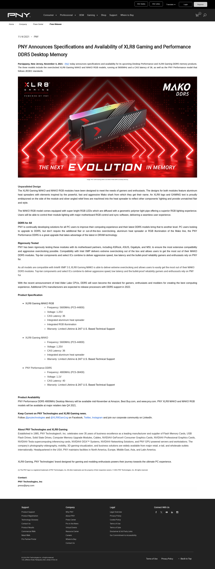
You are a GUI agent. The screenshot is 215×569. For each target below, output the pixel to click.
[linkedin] (172, 512)
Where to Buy (127, 14)
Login (186, 4)
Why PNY (69, 512)
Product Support (28, 512)
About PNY (70, 516)
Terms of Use (115, 523)
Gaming (91, 14)
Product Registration (30, 516)
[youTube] (167, 512)
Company (23, 24)
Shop (103, 14)
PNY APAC (156, 4)
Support (113, 14)
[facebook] (156, 512)
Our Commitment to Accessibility (123, 535)
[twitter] (161, 512)
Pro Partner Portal (29, 539)
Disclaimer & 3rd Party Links (121, 531)
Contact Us (26, 523)
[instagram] (177, 512)
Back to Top (186, 558)
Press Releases (55, 24)
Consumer (48, 14)
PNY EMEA (141, 4)
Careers (69, 535)
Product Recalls (28, 527)
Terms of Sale (115, 527)
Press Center (38, 24)
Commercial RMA (29, 531)
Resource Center (72, 531)
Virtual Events (71, 527)
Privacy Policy (115, 516)
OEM (81, 14)
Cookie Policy (115, 519)
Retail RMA (26, 535)
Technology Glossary (30, 519)
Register (200, 4)
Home (11, 24)
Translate (169, 4)
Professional (66, 14)
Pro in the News (72, 523)
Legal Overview (116, 512)
